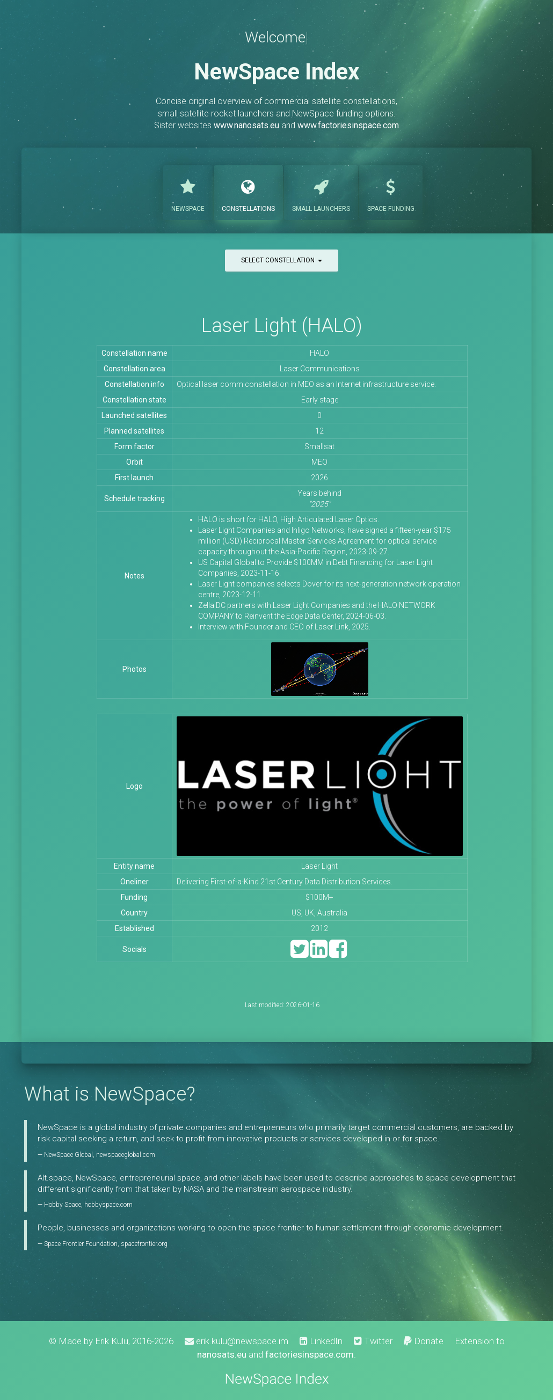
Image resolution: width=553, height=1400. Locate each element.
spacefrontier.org (144, 1244)
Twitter (373, 1341)
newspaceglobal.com (125, 1155)
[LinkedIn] (319, 954)
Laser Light (319, 866)
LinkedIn (321, 1341)
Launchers (321, 191)
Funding (390, 191)
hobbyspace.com (108, 1204)
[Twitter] (299, 954)
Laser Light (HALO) (281, 325)
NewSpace (188, 191)
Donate (423, 1341)
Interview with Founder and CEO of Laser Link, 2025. (284, 626)
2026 (319, 477)
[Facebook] (338, 954)
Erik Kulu (111, 1341)
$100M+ (319, 897)
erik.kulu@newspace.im (236, 1341)
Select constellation (281, 260)
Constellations (248, 191)
